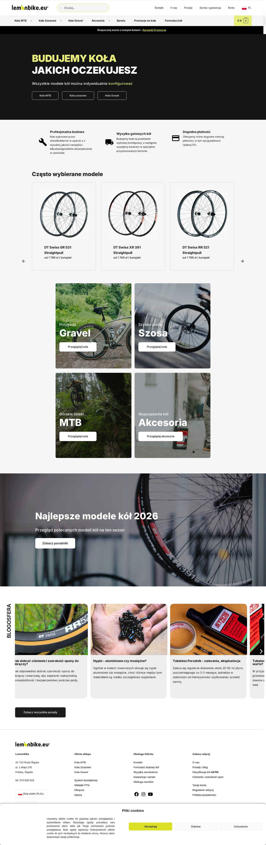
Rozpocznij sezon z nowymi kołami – (131, 30)
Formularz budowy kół (146, 767)
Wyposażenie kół (153, 414)
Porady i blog (200, 767)
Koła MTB (80, 762)
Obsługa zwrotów (143, 781)
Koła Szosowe (82, 767)
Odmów (196, 826)
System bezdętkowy (86, 780)
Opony (78, 794)
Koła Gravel (81, 772)
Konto (231, 7)
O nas (174, 7)
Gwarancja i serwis (144, 776)
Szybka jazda (150, 324)
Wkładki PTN (82, 785)
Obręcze (79, 790)
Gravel (75, 333)
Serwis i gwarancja (210, 7)
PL (249, 7)
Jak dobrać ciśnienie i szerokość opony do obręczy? (50, 662)
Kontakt (159, 7)
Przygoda (67, 324)
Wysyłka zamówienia (146, 772)
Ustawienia (241, 826)
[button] (261, 809)
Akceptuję (150, 826)
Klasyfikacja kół (205, 772)
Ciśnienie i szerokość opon (208, 776)
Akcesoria (162, 422)
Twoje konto (199, 785)
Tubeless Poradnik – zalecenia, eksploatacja (210, 661)
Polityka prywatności (204, 794)
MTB (70, 422)
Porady (188, 7)
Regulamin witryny (203, 790)
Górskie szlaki (71, 414)
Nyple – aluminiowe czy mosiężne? (123, 661)
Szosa (153, 333)
